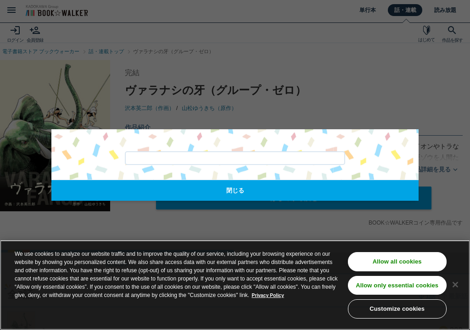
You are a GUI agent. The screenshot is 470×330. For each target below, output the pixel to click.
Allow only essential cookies (397, 288)
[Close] (455, 287)
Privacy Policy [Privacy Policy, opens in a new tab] (270, 298)
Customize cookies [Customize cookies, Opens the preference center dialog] (397, 311)
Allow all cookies (397, 264)
